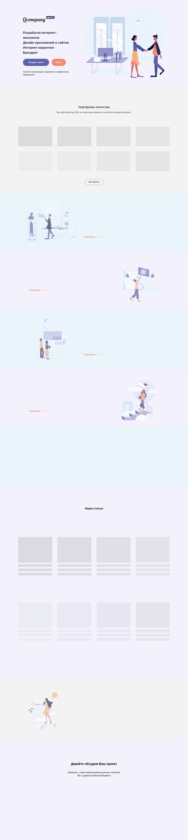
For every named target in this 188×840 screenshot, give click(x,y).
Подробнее (89, 237)
